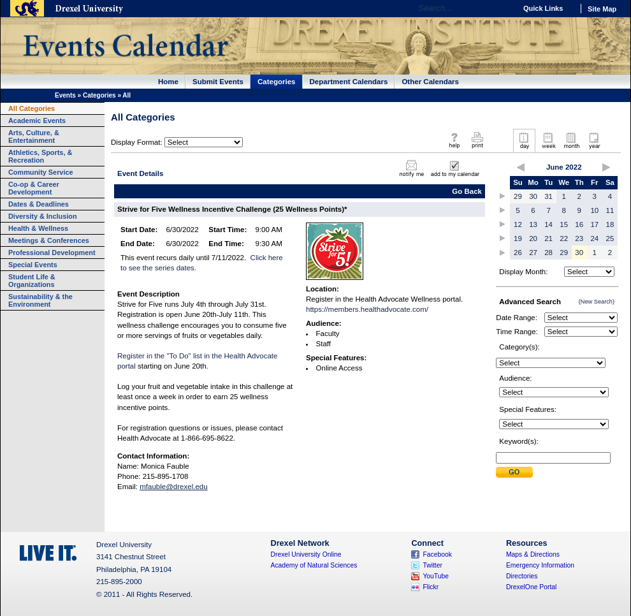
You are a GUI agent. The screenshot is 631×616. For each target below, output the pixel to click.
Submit (514, 472)
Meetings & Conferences (48, 240)
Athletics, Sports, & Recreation (40, 156)
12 (518, 224)
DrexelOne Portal (531, 586)
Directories (522, 576)
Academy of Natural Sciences (314, 565)
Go (503, 8)
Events (65, 95)
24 (594, 238)
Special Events (32, 264)
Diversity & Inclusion (42, 216)
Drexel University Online (306, 554)
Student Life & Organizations (31, 280)
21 (548, 238)
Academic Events (37, 120)
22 (564, 238)
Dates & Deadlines (38, 204)
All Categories (31, 108)
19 (518, 238)
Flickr (431, 586)
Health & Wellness (38, 228)
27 (533, 252)
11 (610, 210)
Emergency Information (540, 565)
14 (548, 224)
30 (533, 196)
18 (610, 224)
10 (594, 210)
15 (564, 224)
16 (579, 224)
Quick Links (543, 8)
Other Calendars (430, 81)
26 (518, 252)
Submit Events (217, 81)
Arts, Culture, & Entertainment (33, 136)
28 (548, 252)
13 (533, 224)
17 (594, 224)
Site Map (602, 9)
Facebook (437, 554)
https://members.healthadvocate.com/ (367, 309)
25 (610, 238)
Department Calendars (349, 81)
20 (533, 238)
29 (518, 196)
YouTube (436, 576)
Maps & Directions (533, 554)
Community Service (40, 172)
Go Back (467, 191)
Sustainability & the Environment (40, 300)
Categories (276, 81)
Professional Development (52, 252)
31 (548, 196)
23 (579, 238)
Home (168, 81)
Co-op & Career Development (33, 188)
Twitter (432, 565)
